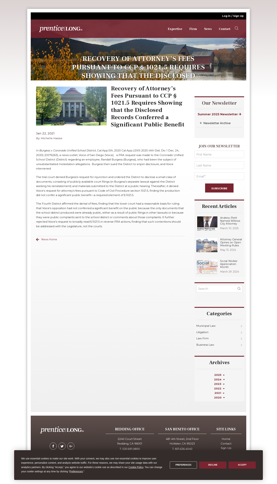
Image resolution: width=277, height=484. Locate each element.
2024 (219, 379)
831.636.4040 (183, 449)
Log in (226, 16)
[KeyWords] (219, 288)
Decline (212, 465)
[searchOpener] (236, 28)
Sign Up (238, 16)
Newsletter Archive (217, 123)
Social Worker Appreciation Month (229, 264)
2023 (219, 384)
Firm (193, 29)
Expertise (175, 29)
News (208, 29)
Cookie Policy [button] (135, 467)
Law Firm (202, 338)
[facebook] (53, 446)
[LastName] (219, 165)
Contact (224, 29)
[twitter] (62, 446)
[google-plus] (70, 446)
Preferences (183, 465)
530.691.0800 (131, 449)
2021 (219, 393)
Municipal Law (206, 325)
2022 (219, 388)
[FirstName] (219, 154)
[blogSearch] (239, 288)
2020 (219, 397)
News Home (49, 239)
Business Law (205, 344)
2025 (219, 375)
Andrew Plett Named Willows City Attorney (230, 220)
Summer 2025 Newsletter (219, 114)
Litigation (202, 332)
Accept (242, 465)
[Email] (219, 176)
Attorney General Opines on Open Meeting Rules (231, 242)
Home (226, 439)
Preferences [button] (76, 471)
